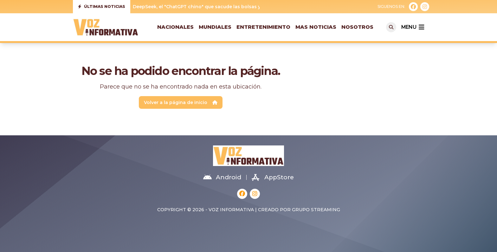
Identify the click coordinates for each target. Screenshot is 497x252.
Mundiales (215, 27)
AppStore (273, 177)
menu (412, 27)
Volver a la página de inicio (180, 102)
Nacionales (175, 27)
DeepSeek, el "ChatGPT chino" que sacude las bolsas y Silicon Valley (213, 6)
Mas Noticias (315, 27)
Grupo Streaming (316, 209)
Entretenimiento (263, 27)
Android (222, 177)
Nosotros (357, 27)
